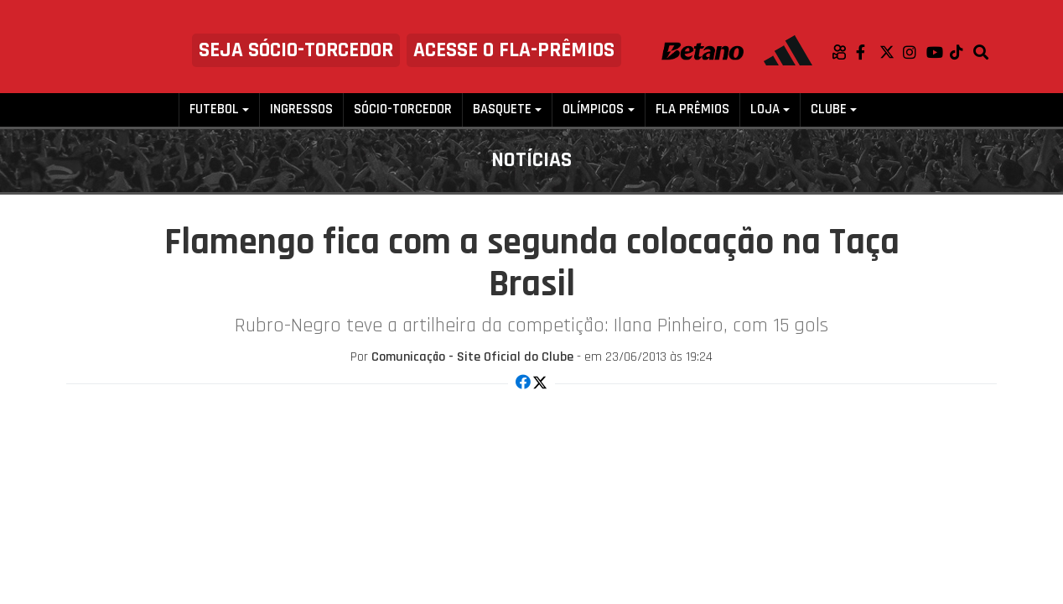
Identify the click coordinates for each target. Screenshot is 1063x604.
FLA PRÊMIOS (692, 109)
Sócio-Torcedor (403, 109)
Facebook (867, 52)
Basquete (502, 109)
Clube (829, 109)
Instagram (914, 52)
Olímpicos (593, 109)
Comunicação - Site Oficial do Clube (472, 357)
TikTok (961, 52)
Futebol (214, 109)
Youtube (938, 52)
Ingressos (301, 109)
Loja (765, 109)
